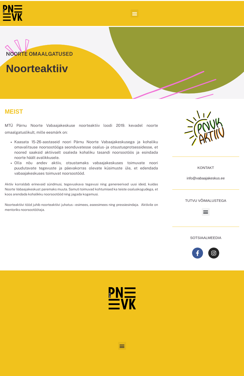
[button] (134, 13)
